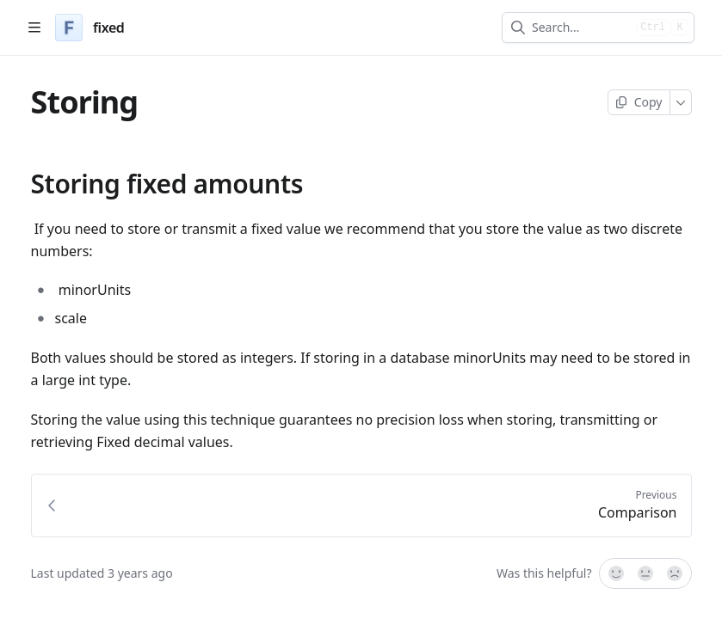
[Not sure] (645, 573)
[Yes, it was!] (615, 573)
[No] (675, 573)
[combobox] (580, 27)
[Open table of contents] (34, 27)
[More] (681, 102)
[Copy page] (639, 102)
